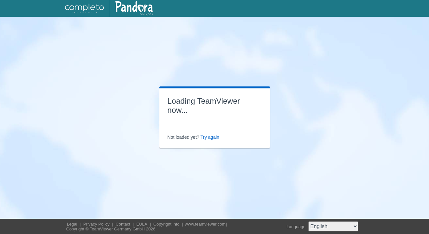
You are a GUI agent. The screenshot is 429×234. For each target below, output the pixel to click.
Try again (209, 137)
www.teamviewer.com (205, 224)
